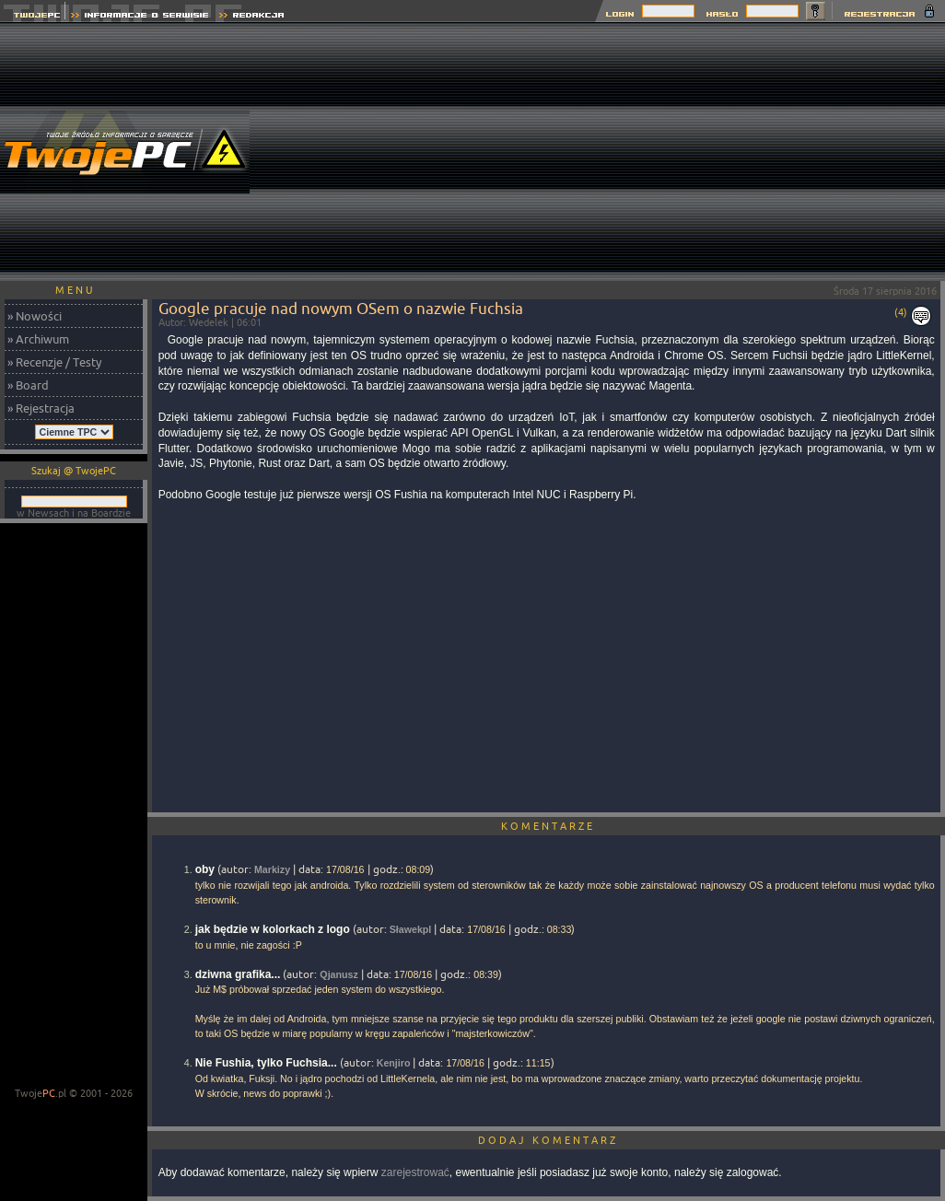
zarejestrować (415, 1172)
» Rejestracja (41, 408)
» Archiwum (38, 338)
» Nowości (34, 315)
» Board (28, 385)
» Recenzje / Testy (54, 362)
